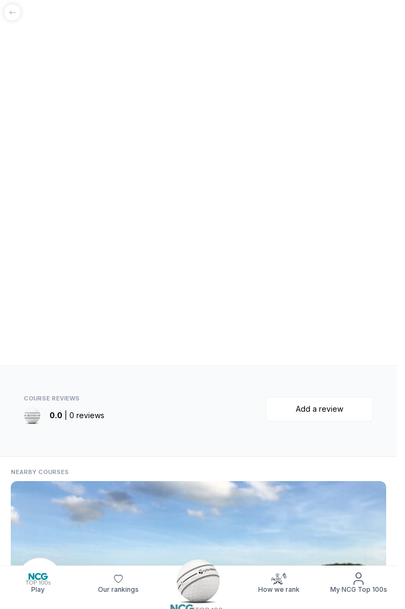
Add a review (319, 408)
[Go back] (12, 12)
